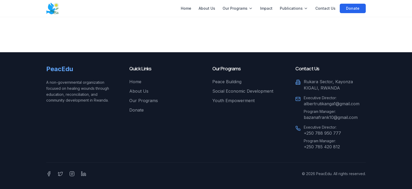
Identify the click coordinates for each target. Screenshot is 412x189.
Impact (266, 8)
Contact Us (325, 8)
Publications (294, 8)
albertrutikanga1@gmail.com (331, 103)
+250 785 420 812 (322, 146)
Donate (352, 8)
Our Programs (238, 8)
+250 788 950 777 (322, 133)
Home (186, 8)
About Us (207, 8)
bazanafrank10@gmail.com (331, 117)
